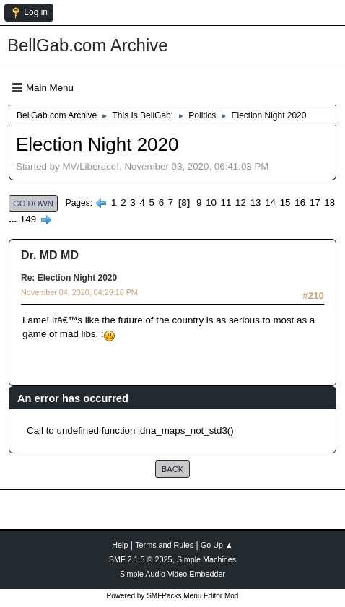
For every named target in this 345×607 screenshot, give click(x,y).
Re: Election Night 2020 (69, 278)
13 (255, 202)
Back (172, 469)
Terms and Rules (164, 545)
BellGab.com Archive (87, 45)
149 (28, 219)
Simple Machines (206, 559)
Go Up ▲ (217, 545)
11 (226, 202)
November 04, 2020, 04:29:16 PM (79, 292)
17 (315, 202)
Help (120, 545)
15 (285, 202)
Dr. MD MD (50, 255)
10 (211, 202)
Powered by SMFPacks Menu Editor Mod (173, 596)
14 (270, 202)
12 (240, 202)
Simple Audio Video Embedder (172, 573)
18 (329, 202)
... (14, 219)
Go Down (33, 203)
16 (299, 202)
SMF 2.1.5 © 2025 (140, 559)
